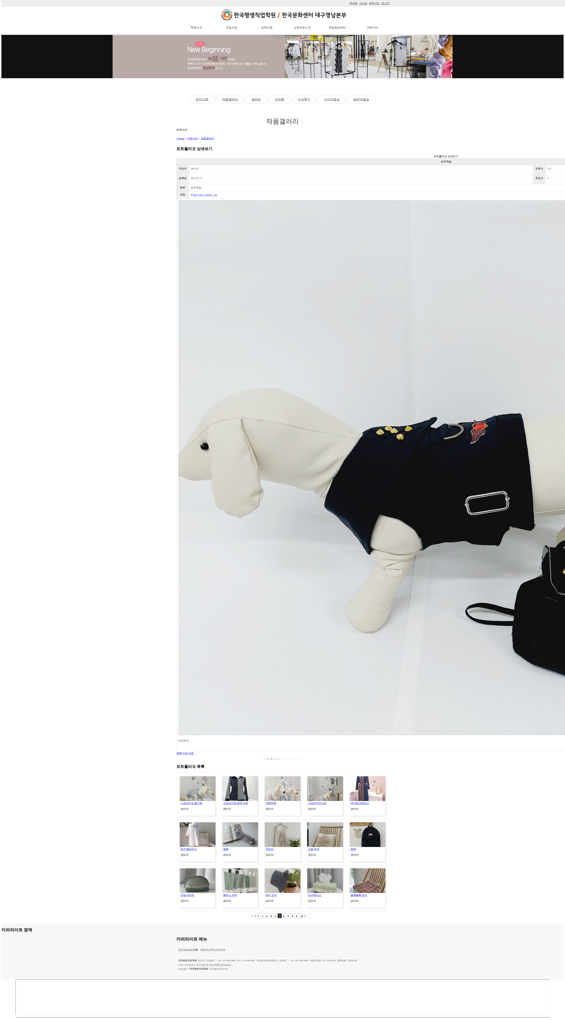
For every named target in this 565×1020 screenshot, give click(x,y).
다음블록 (305, 915)
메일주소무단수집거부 (213, 949)
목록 (179, 753)
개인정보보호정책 (188, 949)
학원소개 (196, 27)
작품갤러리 (230, 99)
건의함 (279, 99)
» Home (180, 138)
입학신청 (266, 27)
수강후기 (304, 99)
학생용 (353, 3)
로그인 (385, 3)
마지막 (308, 915)
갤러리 (256, 99)
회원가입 (374, 3)
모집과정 (231, 27)
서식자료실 (332, 99)
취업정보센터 (337, 27)
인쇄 (185, 753)
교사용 (363, 3)
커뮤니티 (372, 27)
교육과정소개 (302, 27)
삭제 (191, 753)
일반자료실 (361, 99)
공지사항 (202, 99)
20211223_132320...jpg (205, 194)
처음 (256, 915)
